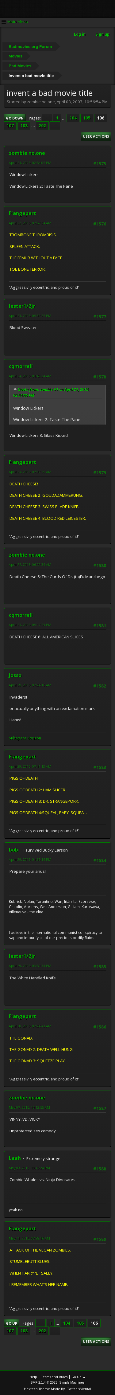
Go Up (11, 1323)
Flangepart (22, 213)
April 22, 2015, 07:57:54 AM (30, 223)
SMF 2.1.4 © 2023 (43, 1382)
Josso (15, 675)
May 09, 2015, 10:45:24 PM (29, 1168)
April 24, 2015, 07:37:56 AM (30, 471)
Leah (15, 1158)
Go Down (15, 118)
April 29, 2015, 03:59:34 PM (30, 965)
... (64, 118)
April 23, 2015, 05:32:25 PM (30, 315)
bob (13, 849)
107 (10, 125)
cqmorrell (21, 366)
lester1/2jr (22, 306)
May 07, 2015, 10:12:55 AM (29, 1107)
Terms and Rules (54, 1376)
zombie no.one (27, 153)
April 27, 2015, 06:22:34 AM (30, 564)
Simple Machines (72, 1382)
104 (73, 118)
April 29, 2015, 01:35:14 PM (30, 859)
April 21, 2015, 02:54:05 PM (30, 162)
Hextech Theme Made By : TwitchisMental (57, 1388)
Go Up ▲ (78, 1376)
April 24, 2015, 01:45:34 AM (30, 376)
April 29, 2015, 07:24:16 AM (30, 685)
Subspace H (19, 738)
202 (42, 125)
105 (86, 118)
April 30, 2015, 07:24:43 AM (30, 1026)
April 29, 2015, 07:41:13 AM (30, 766)
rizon (36, 738)
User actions (96, 136)
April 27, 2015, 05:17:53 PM (30, 624)
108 (24, 125)
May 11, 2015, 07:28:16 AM (29, 1238)
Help (33, 1376)
